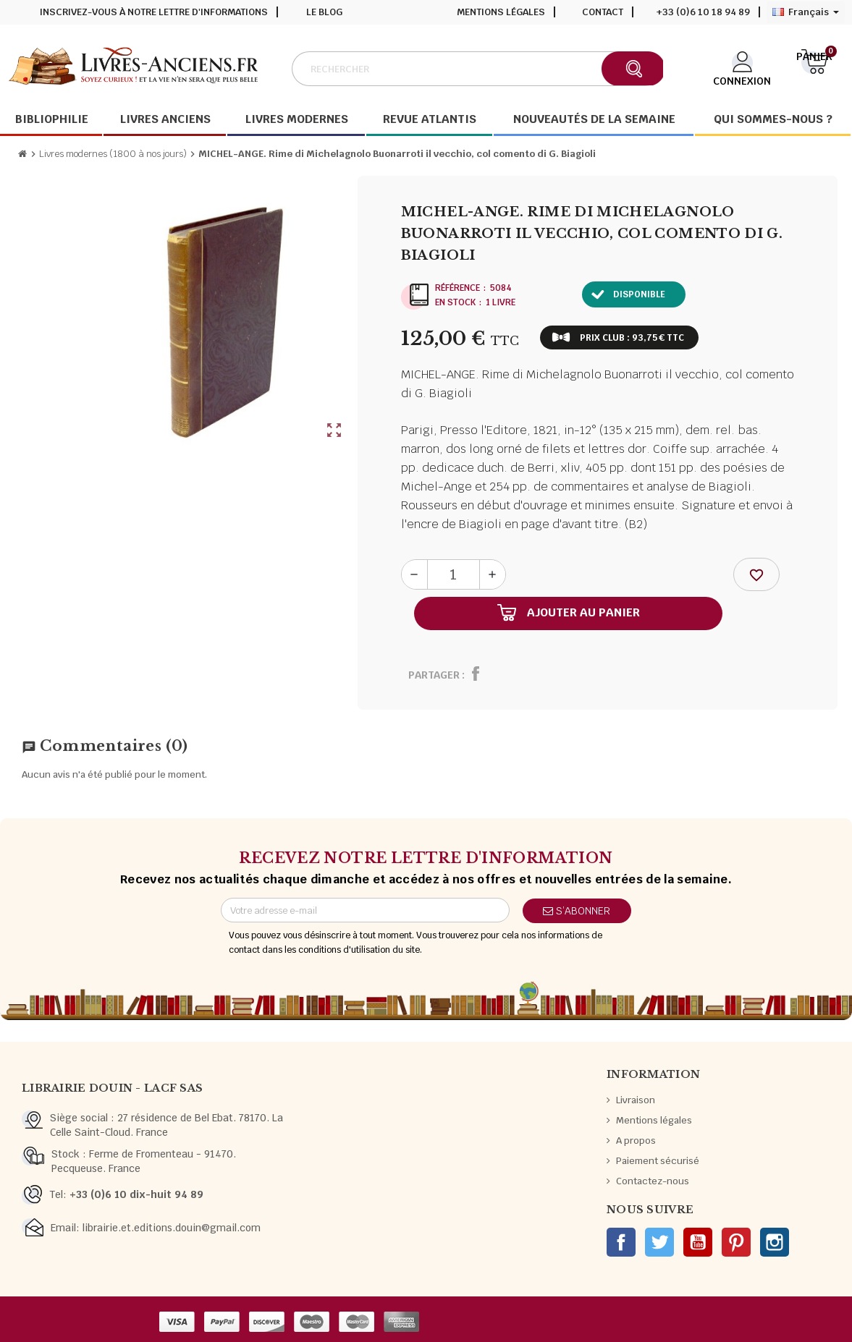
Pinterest (736, 1242)
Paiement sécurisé (657, 1161)
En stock (455, 302)
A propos (636, 1140)
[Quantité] (453, 574)
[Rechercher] (477, 68)
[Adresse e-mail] (365, 910)
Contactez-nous (652, 1181)
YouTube (697, 1242)
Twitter (659, 1242)
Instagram (774, 1242)
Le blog (324, 12)
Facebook (621, 1242)
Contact (602, 12)
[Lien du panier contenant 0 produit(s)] (815, 67)
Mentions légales (501, 12)
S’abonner (576, 910)
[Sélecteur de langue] (806, 12)
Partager (434, 674)
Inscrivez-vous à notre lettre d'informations (154, 12)
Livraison (635, 1100)
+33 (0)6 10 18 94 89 (703, 12)
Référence (457, 288)
